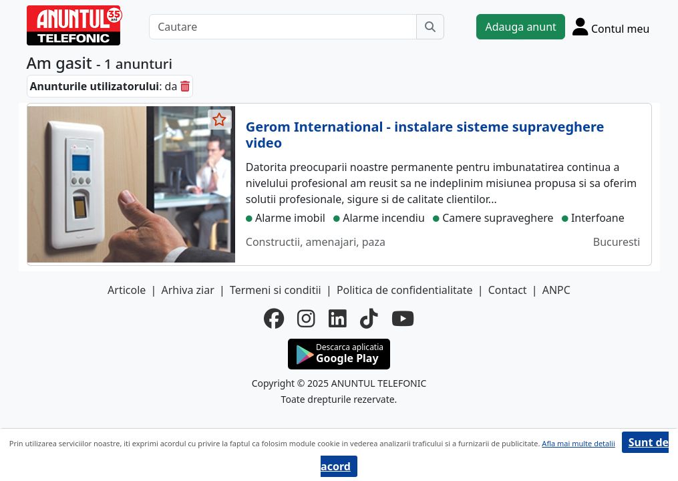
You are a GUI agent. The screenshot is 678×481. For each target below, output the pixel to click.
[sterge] (185, 86)
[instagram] (306, 318)
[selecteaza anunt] (220, 120)
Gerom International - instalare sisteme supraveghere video (425, 135)
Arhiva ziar (187, 290)
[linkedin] (338, 318)
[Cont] (611, 26)
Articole (127, 290)
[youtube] (402, 318)
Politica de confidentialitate (405, 290)
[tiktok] (369, 318)
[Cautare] (283, 26)
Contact (507, 290)
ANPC (556, 290)
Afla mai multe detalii (578, 443)
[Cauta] (430, 26)
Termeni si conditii (275, 290)
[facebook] (274, 318)
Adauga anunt (520, 26)
